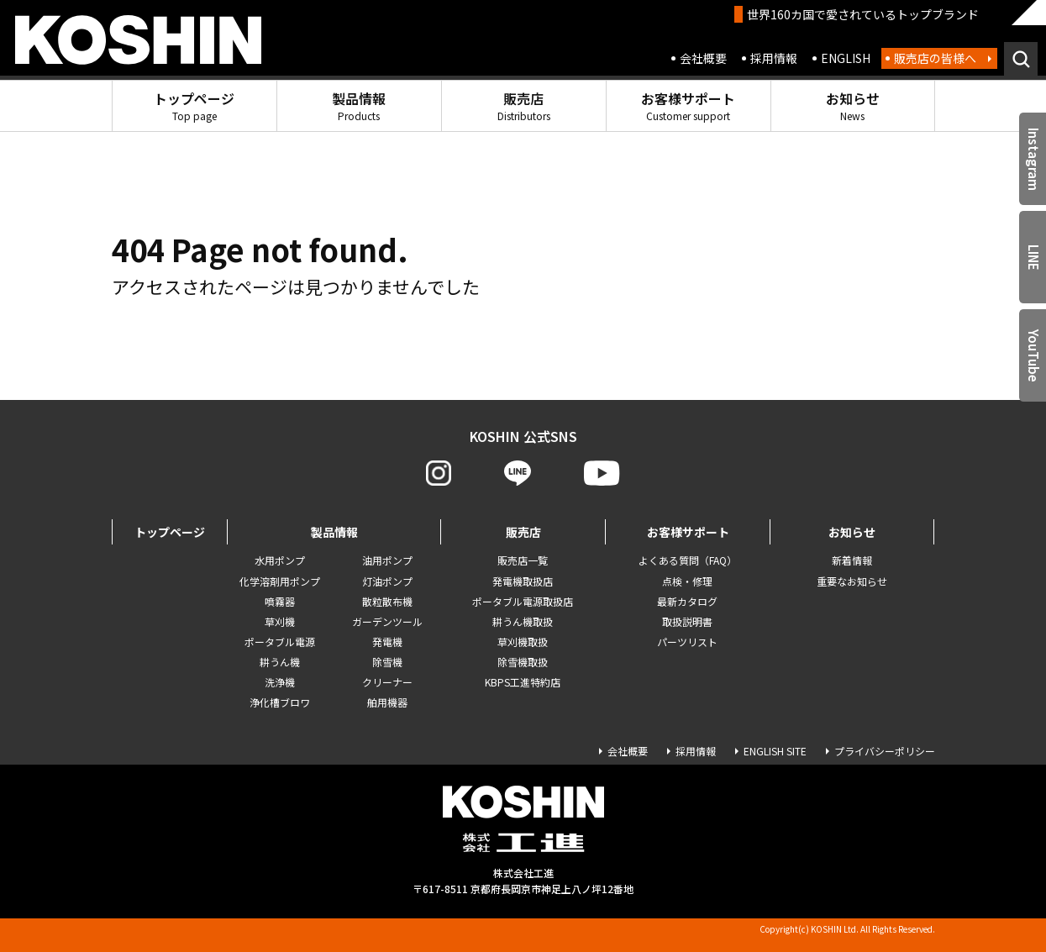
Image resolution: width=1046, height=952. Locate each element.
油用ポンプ (387, 560)
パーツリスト (687, 641)
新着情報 (852, 560)
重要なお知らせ (852, 581)
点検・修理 (687, 581)
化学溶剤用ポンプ (279, 581)
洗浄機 (280, 682)
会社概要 (703, 58)
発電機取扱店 (522, 581)
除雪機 (387, 662)
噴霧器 (280, 601)
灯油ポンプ (387, 581)
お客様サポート (688, 105)
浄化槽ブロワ (280, 702)
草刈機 (280, 621)
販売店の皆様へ (935, 58)
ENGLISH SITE (775, 751)
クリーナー (387, 682)
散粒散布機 (387, 601)
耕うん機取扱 (522, 621)
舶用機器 (387, 702)
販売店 (523, 105)
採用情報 (773, 58)
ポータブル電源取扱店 (522, 601)
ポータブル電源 (279, 641)
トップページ (194, 105)
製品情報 (359, 105)
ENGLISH (845, 58)
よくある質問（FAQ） (688, 560)
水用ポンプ (280, 560)
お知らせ (853, 105)
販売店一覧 (522, 560)
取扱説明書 (687, 621)
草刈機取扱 (522, 641)
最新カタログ (687, 601)
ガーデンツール (387, 621)
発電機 (387, 641)
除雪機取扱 (522, 662)
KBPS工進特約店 (522, 682)
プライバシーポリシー (884, 751)
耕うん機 (280, 662)
